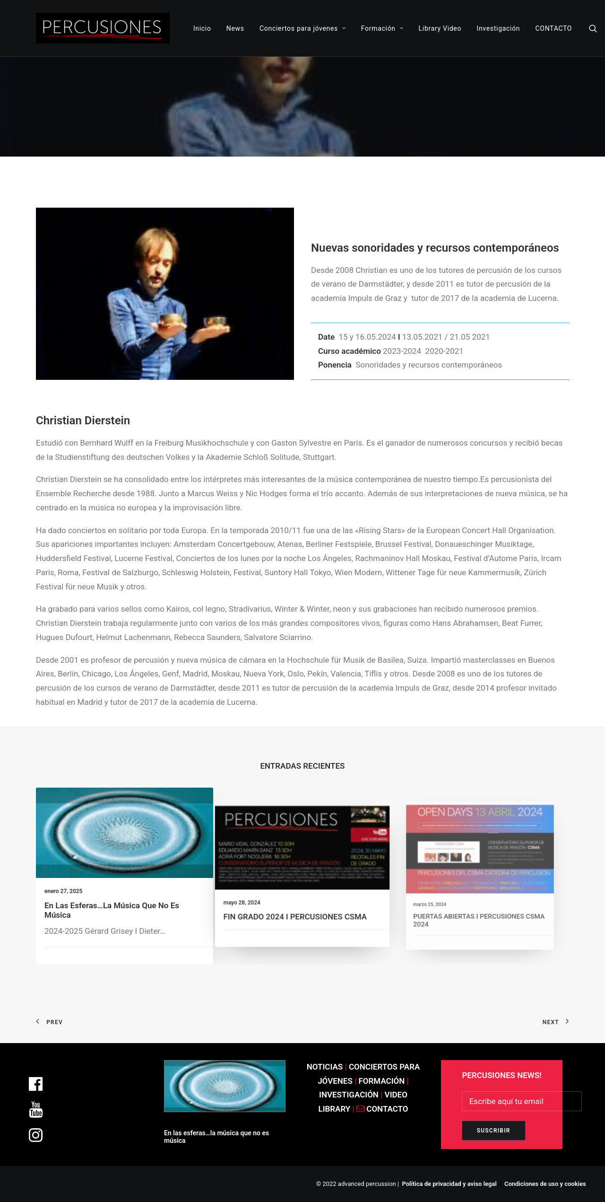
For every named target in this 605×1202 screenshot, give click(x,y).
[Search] (593, 28)
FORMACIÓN (382, 1081)
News (235, 28)
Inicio (202, 28)
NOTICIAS (325, 1066)
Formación (382, 28)
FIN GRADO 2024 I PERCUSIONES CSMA (297, 904)
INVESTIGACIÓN (349, 1094)
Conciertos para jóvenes (302, 28)
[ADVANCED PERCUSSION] (103, 28)
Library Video (440, 28)
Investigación (498, 28)
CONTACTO (553, 28)
